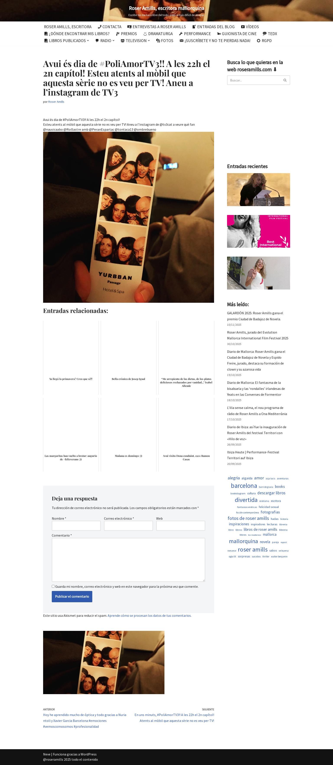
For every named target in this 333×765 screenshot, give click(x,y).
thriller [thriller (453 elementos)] (265, 556)
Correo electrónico (119, 518)
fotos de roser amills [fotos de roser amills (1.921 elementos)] (248, 518)
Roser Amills (56, 102)
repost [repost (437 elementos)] (284, 542)
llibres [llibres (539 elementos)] (243, 534)
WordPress (89, 754)
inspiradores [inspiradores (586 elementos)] (258, 524)
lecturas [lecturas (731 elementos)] (272, 524)
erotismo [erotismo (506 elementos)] (264, 501)
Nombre (59, 518)
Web (159, 518)
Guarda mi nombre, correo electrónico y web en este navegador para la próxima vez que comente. (126, 586)
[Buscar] (253, 80)
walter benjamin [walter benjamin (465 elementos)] (279, 556)
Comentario (62, 535)
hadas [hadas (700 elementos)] (275, 519)
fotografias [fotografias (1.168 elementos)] (270, 511)
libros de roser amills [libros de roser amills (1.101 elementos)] (260, 529)
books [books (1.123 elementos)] (280, 486)
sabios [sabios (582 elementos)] (273, 550)
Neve (46, 754)
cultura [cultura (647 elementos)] (251, 493)
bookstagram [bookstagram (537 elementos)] (238, 493)
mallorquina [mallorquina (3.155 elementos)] (243, 541)
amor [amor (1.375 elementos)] (259, 477)
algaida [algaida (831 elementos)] (247, 478)
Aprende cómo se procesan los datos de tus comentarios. (150, 615)
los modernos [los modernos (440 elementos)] (254, 535)
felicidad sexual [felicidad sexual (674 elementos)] (269, 507)
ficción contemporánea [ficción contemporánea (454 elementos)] (247, 512)
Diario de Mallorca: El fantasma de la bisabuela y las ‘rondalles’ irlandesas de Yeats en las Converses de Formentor (256, 388)
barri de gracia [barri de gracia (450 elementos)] (266, 486)
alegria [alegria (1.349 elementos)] (234, 477)
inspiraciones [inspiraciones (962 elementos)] (239, 524)
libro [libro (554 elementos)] (231, 529)
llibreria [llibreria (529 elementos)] (283, 529)
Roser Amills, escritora (67, 26)
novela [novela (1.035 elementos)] (265, 541)
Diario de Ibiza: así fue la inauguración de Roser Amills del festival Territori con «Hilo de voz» (256, 433)
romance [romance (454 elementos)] (231, 550)
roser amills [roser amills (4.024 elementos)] (253, 549)
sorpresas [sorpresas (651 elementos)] (244, 556)
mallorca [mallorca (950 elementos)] (269, 534)
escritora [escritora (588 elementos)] (276, 501)
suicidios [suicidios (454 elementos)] (256, 556)
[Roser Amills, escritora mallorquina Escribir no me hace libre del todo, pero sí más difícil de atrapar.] (166, 11)
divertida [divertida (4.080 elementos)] (246, 500)
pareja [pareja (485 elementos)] (275, 542)
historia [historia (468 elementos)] (284, 519)
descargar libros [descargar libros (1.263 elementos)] (271, 492)
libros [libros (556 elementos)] (239, 529)
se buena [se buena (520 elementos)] (284, 550)
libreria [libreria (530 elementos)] (283, 524)
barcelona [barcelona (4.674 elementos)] (244, 486)
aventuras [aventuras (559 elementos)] (282, 478)
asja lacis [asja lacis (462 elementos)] (270, 478)
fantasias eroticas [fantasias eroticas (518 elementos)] (247, 507)
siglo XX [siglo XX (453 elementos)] (232, 556)
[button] (88, 40)
